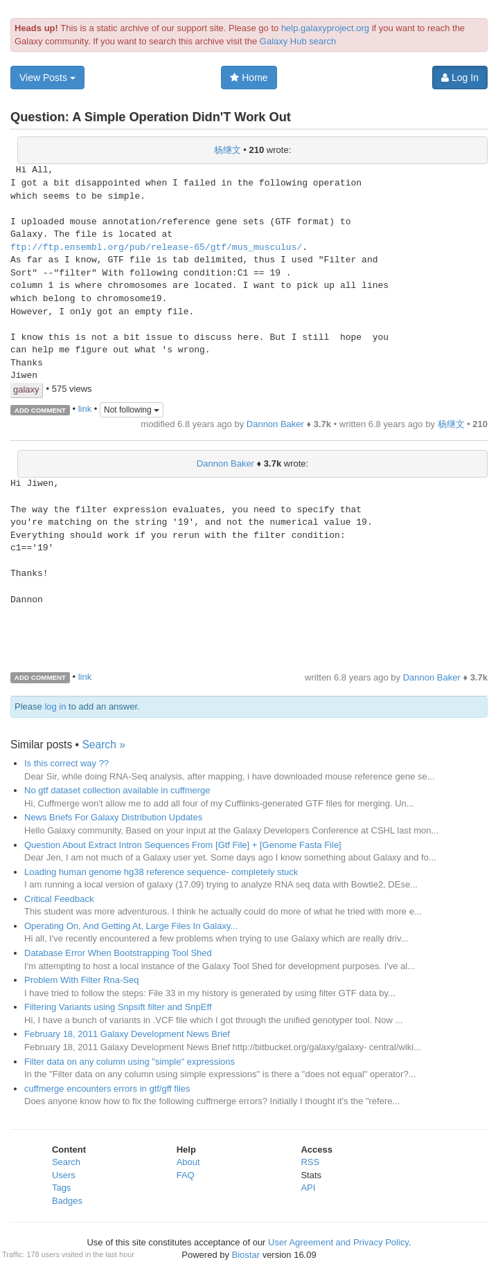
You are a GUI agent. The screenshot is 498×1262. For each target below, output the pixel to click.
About (188, 1162)
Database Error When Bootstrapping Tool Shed (118, 953)
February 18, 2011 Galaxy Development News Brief (127, 1034)
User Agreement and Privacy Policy (338, 1242)
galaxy (26, 389)
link (85, 409)
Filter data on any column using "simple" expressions (129, 1061)
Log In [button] (460, 77)
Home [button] (248, 77)
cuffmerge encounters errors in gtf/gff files (107, 1088)
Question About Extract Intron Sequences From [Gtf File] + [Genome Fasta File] (182, 845)
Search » (103, 744)
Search (66, 1162)
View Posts (47, 77)
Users (63, 1175)
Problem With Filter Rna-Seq (81, 980)
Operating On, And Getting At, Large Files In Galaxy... (131, 926)
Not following (131, 410)
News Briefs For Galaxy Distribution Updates (113, 817)
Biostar (246, 1255)
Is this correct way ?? (66, 763)
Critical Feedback (59, 899)
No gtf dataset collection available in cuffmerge (117, 790)
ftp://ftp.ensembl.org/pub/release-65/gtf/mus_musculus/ (156, 248)
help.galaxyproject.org (325, 28)
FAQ (186, 1175)
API (308, 1187)
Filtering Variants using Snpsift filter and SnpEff (118, 1007)
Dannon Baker (275, 424)
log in (55, 706)
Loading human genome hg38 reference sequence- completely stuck (161, 872)
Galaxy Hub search (298, 41)
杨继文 (227, 150)
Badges (67, 1201)
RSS (310, 1162)
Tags (61, 1187)
